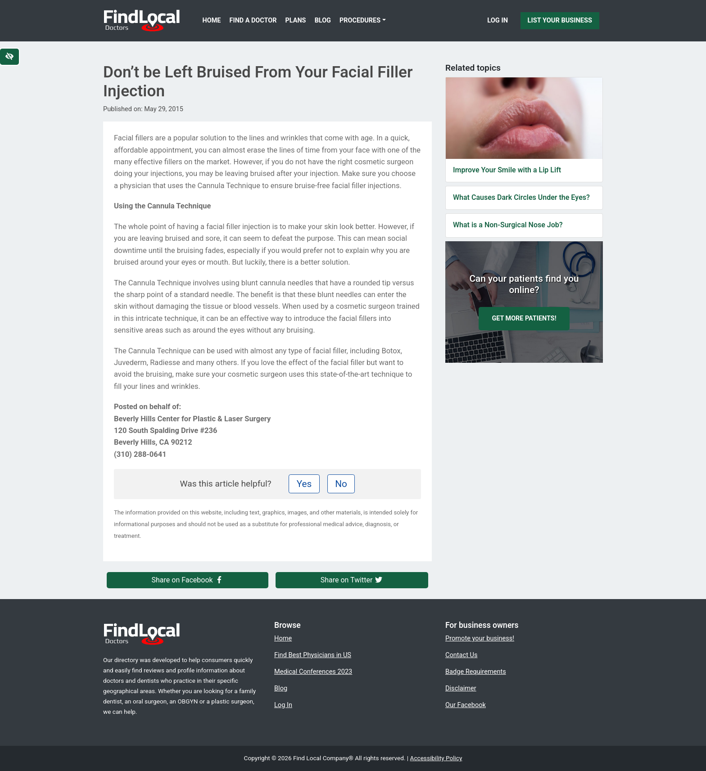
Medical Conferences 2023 (313, 671)
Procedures (359, 20)
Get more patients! (524, 318)
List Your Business (560, 20)
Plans (295, 20)
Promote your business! (479, 638)
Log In (497, 20)
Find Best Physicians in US (312, 655)
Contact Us (461, 655)
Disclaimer (460, 688)
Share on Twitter (352, 580)
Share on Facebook (188, 580)
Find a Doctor (253, 20)
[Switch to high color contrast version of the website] (9, 57)
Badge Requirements (475, 671)
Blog (323, 20)
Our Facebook (465, 705)
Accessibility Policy (436, 758)
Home (212, 20)
